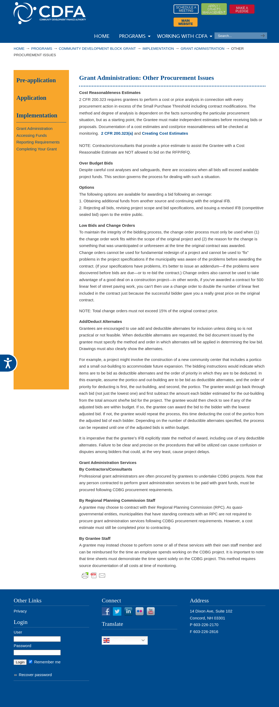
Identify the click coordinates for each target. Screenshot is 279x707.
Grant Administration (203, 49)
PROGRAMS (41, 49)
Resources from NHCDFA (50, 13)
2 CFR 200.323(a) (117, 133)
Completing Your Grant (36, 149)
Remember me (44, 662)
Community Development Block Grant (97, 49)
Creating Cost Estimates (165, 133)
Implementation (158, 49)
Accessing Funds (31, 135)
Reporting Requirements (38, 142)
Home (19, 49)
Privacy (20, 611)
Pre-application (36, 80)
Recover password (35, 674)
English (114, 640)
